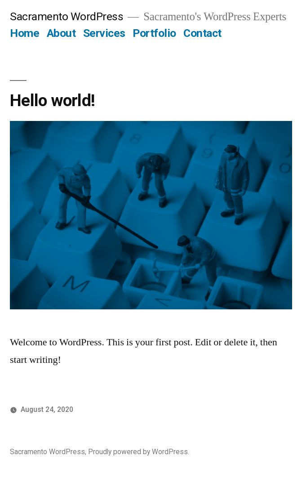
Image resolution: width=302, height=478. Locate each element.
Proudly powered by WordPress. (138, 451)
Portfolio (154, 33)
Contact (202, 33)
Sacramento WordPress (66, 16)
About (61, 33)
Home (24, 33)
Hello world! (52, 100)
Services (104, 33)
